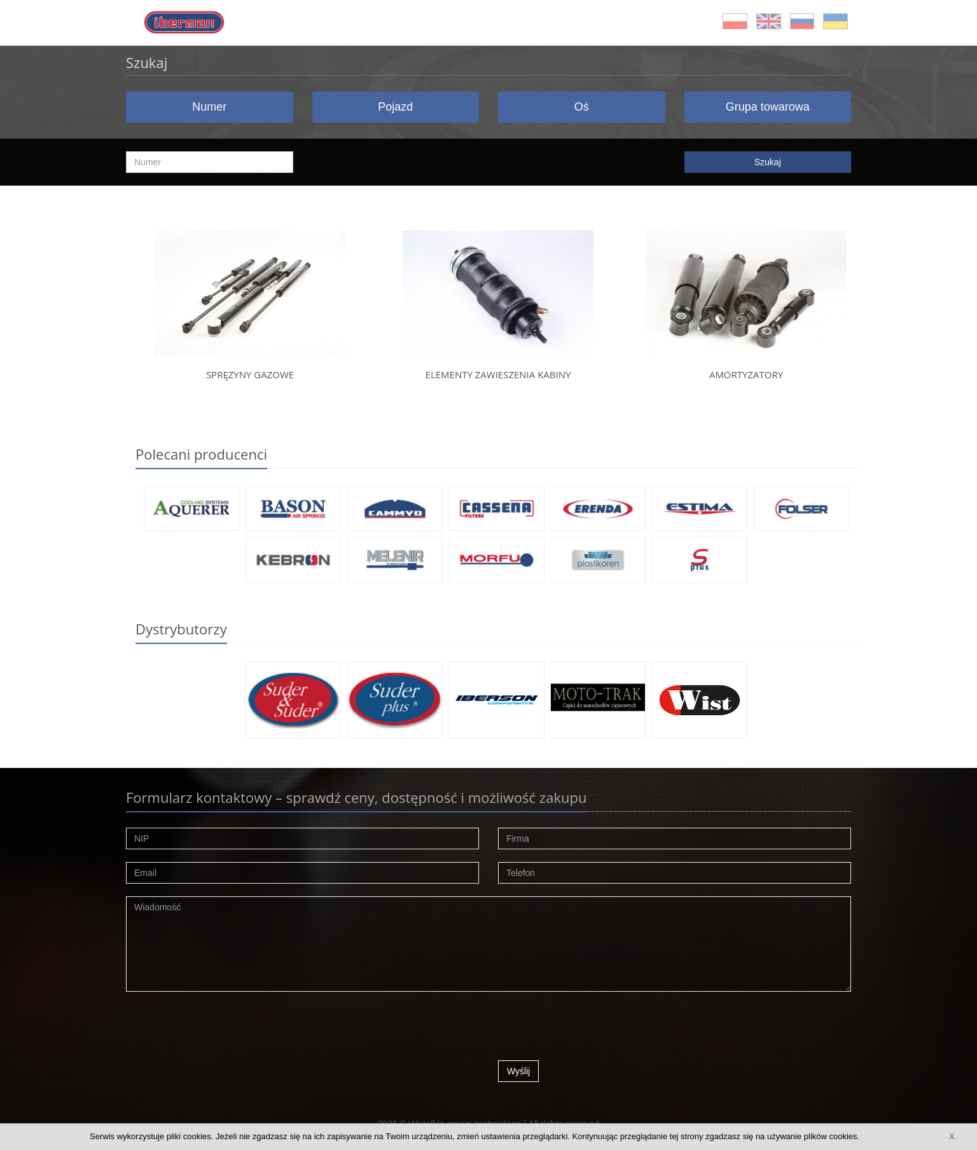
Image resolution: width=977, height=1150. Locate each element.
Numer (209, 106)
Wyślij (518, 1071)
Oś (581, 106)
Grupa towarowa (768, 106)
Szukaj (767, 162)
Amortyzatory (746, 374)
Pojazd (395, 106)
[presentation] (594, 1029)
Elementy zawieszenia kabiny (498, 374)
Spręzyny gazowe (250, 374)
